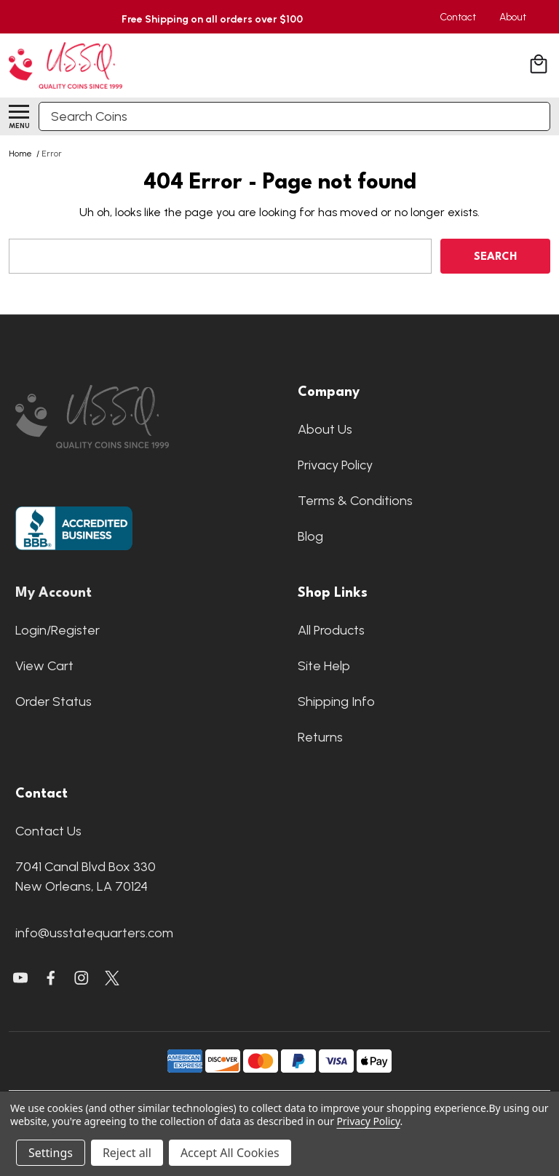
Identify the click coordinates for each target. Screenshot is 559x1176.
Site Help (324, 666)
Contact (458, 17)
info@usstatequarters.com (94, 933)
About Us (325, 429)
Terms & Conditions (355, 501)
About (512, 17)
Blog (310, 536)
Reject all (127, 1153)
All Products (331, 630)
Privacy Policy (335, 465)
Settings (50, 1153)
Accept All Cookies (230, 1153)
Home (20, 153)
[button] (138, 416)
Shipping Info (336, 702)
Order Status (53, 702)
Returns (320, 737)
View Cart (44, 666)
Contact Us (48, 831)
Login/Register (57, 630)
